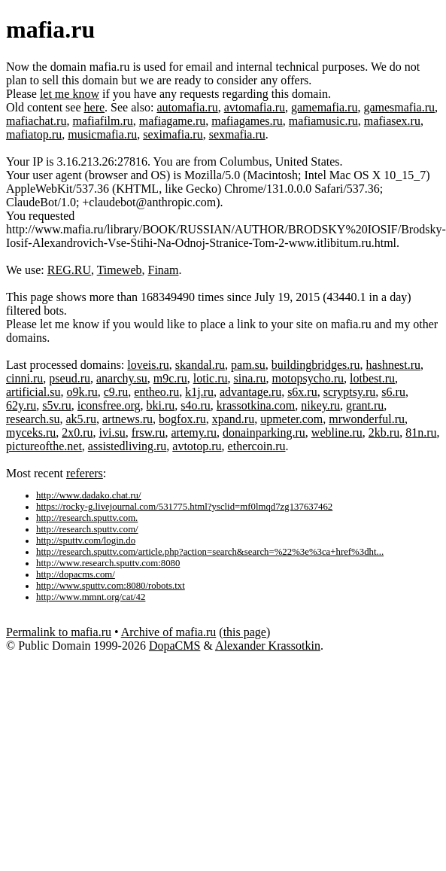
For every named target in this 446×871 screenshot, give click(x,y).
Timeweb (119, 269)
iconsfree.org (109, 405)
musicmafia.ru (102, 134)
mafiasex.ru (392, 120)
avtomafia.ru (254, 107)
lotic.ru (210, 378)
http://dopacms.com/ (75, 574)
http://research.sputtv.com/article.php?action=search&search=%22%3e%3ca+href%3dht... (210, 552)
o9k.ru (81, 391)
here (94, 107)
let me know (69, 93)
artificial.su (33, 391)
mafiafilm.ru (102, 120)
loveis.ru (148, 364)
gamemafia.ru (324, 107)
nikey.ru (320, 405)
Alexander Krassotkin (267, 645)
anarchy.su (121, 378)
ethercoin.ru (257, 446)
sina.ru (249, 378)
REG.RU (69, 269)
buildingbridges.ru (316, 364)
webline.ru (337, 432)
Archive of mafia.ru (169, 632)
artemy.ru (194, 432)
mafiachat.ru (36, 120)
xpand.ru (233, 419)
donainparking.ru (264, 432)
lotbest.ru (372, 378)
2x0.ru (77, 432)
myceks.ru (31, 432)
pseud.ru (69, 378)
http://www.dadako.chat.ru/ (88, 495)
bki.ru (160, 405)
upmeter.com (291, 419)
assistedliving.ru (127, 446)
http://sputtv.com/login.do (85, 540)
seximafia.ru (173, 134)
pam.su (248, 364)
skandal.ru (200, 364)
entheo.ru (156, 391)
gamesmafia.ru (399, 107)
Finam (163, 269)
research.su (33, 419)
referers (84, 473)
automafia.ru (186, 107)
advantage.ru (250, 391)
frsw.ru (148, 432)
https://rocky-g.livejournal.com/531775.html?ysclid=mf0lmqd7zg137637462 (184, 506)
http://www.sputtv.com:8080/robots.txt (110, 585)
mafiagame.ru (172, 120)
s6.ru (393, 391)
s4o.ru (196, 405)
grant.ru (365, 405)
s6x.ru (302, 391)
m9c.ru (170, 378)
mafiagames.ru (247, 120)
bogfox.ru (182, 419)
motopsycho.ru (308, 378)
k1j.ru (199, 391)
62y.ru (21, 405)
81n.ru (420, 432)
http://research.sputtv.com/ (87, 529)
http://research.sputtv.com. (87, 518)
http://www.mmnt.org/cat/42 (90, 597)
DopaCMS (174, 645)
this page (244, 632)
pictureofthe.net (44, 446)
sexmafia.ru (237, 134)
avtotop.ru (196, 446)
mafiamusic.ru (323, 120)
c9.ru (116, 391)
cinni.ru (24, 378)
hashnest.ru (393, 364)
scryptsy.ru (349, 391)
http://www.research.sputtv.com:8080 (108, 563)
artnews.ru (127, 419)
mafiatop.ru (34, 134)
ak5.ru (81, 419)
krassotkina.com (256, 405)
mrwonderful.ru (367, 419)
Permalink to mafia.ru (58, 632)
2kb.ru (384, 432)
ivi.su (112, 432)
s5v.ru (56, 405)
